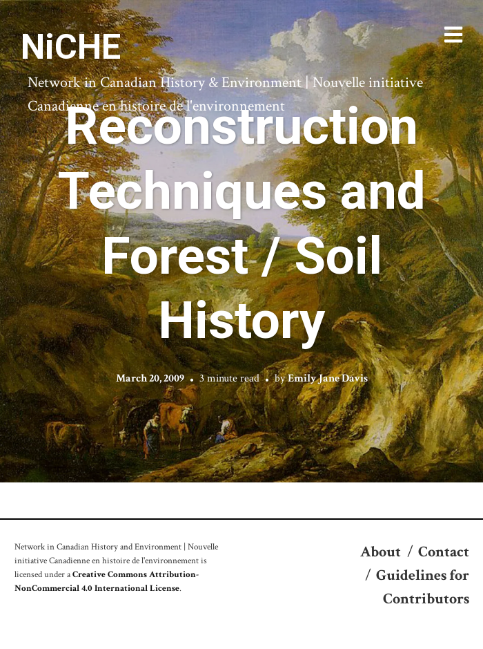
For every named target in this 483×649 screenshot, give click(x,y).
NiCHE (71, 47)
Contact (443, 552)
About (380, 552)
